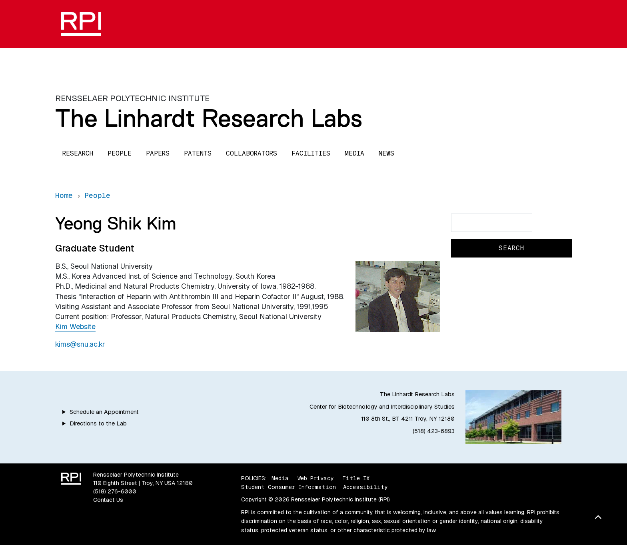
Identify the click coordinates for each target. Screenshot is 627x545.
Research (77, 153)
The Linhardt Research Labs (208, 118)
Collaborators (251, 153)
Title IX (355, 478)
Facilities (311, 153)
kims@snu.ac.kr (80, 344)
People (120, 153)
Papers (158, 153)
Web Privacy (315, 478)
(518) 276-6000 (114, 491)
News (386, 153)
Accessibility (365, 487)
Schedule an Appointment (104, 411)
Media (354, 153)
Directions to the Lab (98, 423)
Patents (198, 153)
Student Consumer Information (288, 487)
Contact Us (108, 499)
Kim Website (75, 326)
